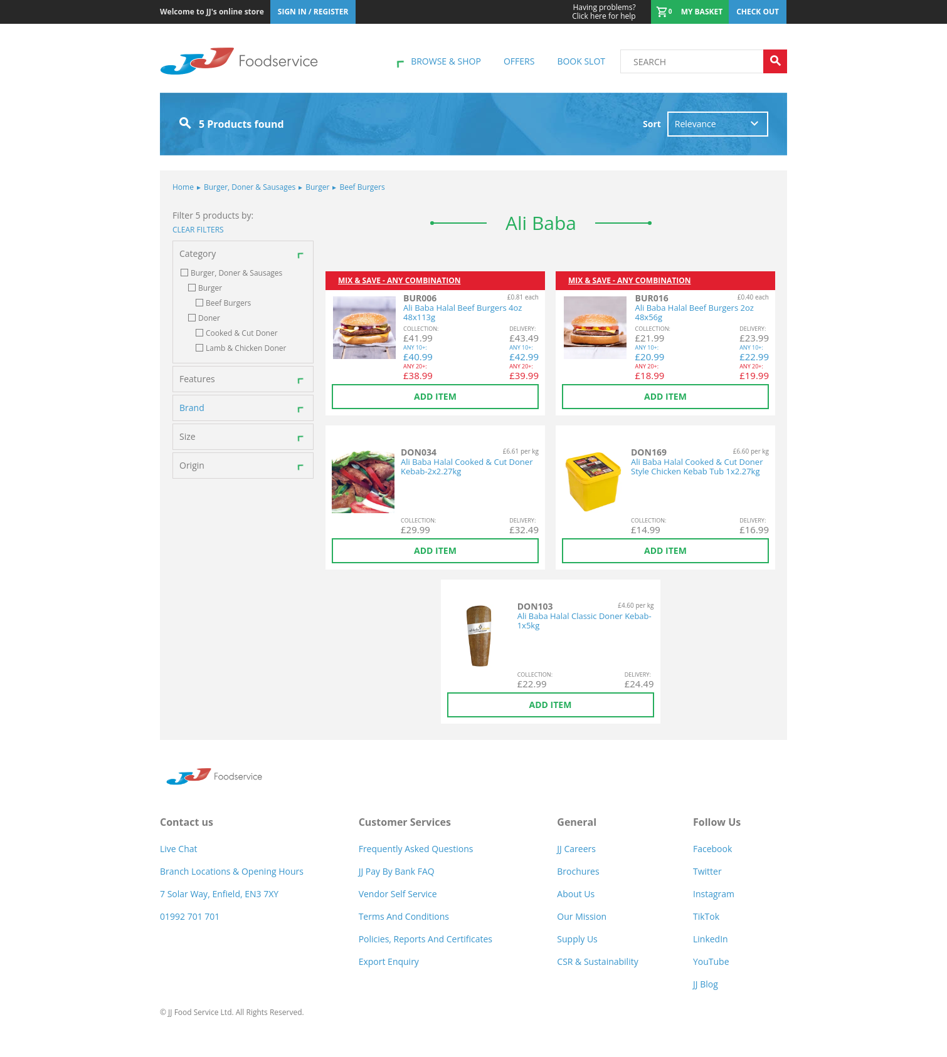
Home (183, 187)
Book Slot (581, 61)
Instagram (713, 894)
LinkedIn (710, 939)
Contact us (186, 822)
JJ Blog (705, 984)
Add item (435, 396)
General (576, 822)
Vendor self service (398, 894)
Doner (209, 318)
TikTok (706, 916)
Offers (519, 61)
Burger (314, 187)
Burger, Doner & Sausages (246, 187)
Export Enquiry (389, 961)
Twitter (707, 871)
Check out (757, 11)
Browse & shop (446, 61)
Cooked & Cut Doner (242, 333)
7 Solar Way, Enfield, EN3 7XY (219, 894)
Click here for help (603, 12)
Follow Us (717, 822)
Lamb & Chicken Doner (246, 348)
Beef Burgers (358, 187)
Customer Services (405, 822)
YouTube (711, 961)
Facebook (712, 849)
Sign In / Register (313, 11)
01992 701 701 (190, 916)
